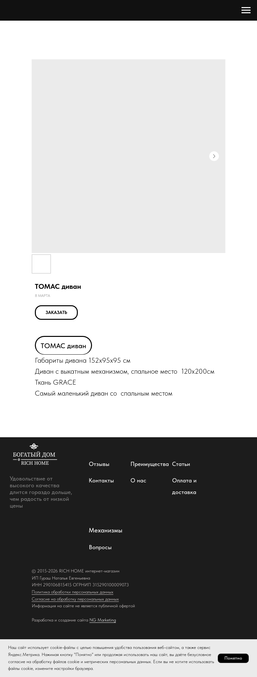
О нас (138, 480)
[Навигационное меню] (246, 10)
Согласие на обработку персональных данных (75, 598)
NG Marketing (102, 619)
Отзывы (99, 463)
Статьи (181, 463)
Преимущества (149, 463)
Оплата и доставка (184, 486)
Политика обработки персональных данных (72, 591)
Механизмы (105, 530)
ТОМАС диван (63, 345)
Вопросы (100, 547)
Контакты (101, 480)
